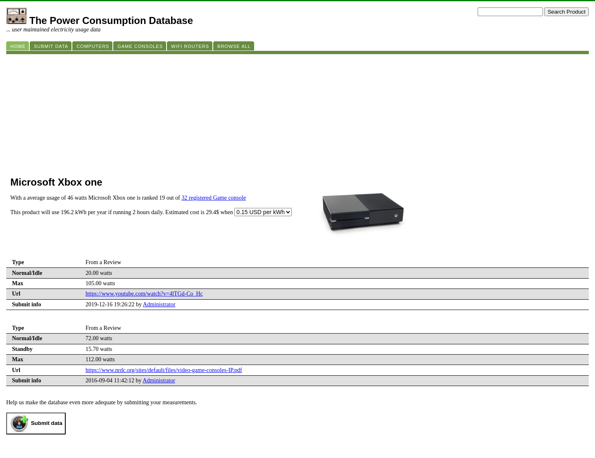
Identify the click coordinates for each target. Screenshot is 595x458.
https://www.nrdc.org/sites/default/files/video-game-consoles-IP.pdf (164, 370)
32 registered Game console (213, 198)
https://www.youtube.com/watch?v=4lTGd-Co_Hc (144, 294)
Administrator (159, 304)
